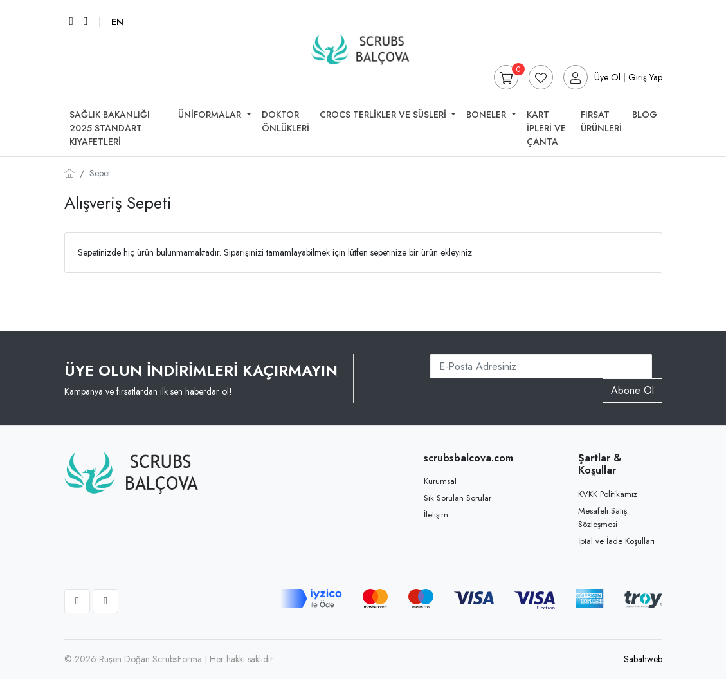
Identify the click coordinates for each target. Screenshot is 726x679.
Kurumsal (440, 481)
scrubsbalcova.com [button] (465, 458)
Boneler (487, 114)
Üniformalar (211, 114)
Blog (644, 114)
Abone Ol (632, 390)
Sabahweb (643, 659)
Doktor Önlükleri (285, 121)
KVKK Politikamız (607, 494)
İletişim (436, 514)
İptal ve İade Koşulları (616, 541)
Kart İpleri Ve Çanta (546, 128)
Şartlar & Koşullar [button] (599, 464)
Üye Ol (607, 77)
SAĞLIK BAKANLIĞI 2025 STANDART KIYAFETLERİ (109, 128)
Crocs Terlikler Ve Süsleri (384, 114)
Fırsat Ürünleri (601, 121)
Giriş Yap (645, 77)
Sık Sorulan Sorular (457, 498)
